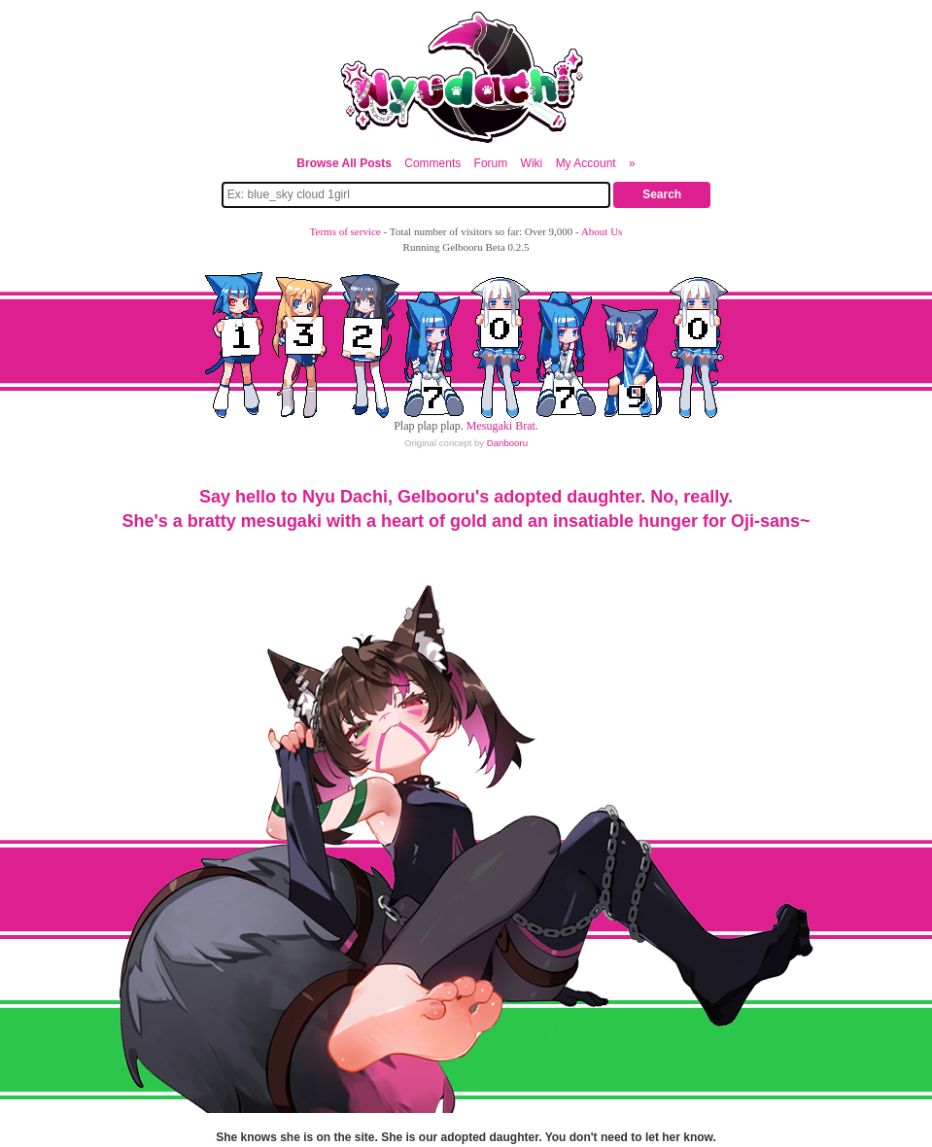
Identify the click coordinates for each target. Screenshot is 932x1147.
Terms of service (345, 231)
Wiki (532, 163)
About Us (601, 231)
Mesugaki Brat (500, 426)
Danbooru (507, 442)
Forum (491, 163)
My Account (586, 163)
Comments (432, 163)
